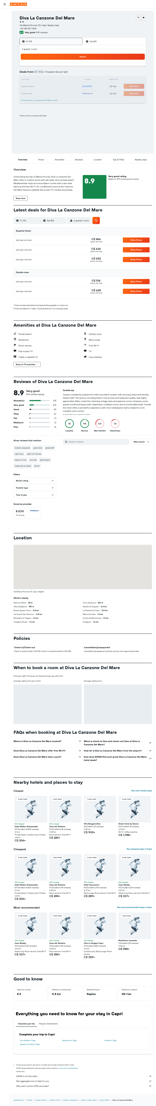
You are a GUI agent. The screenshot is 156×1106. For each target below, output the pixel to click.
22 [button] (73, 86)
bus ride (33, 460)
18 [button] (47, 86)
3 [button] (40, 73)
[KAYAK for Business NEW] (4, 60)
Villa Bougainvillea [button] (92, 824)
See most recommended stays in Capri (134, 907)
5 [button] (53, 73)
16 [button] (34, 86)
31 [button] (41, 99)
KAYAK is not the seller (84, 1076)
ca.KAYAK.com (19, 1100)
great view (37, 448)
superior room (21, 460)
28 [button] (67, 93)
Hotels (29, 1100)
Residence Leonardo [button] (127, 940)
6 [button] (60, 73)
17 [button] (40, 86)
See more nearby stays (141, 790)
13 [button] (60, 80)
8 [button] (73, 73)
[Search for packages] (4, 30)
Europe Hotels (40, 1100)
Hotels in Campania (70, 1100)
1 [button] (73, 66)
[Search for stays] (4, 18)
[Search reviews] (98, 442)
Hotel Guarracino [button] (91, 885)
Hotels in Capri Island (89, 1100)
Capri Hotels (104, 1100)
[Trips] (4, 68)
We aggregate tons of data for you (84, 1081)
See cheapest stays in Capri (139, 849)
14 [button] (67, 80)
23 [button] (34, 93)
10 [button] (40, 80)
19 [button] (54, 86)
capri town (19, 454)
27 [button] (60, 93)
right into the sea (34, 454)
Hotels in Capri (111, 1040)
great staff (49, 448)
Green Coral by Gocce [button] (128, 824)
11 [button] (47, 80)
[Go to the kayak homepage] (18, 4)
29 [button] (73, 93)
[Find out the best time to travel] (4, 55)
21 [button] (67, 86)
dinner (37, 466)
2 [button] (34, 73)
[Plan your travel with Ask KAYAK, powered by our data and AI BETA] (4, 37)
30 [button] (34, 99)
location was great (22, 448)
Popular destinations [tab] (48, 1023)
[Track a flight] (4, 49)
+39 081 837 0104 (28, 28)
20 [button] (60, 86)
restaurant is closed (23, 466)
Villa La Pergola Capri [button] (93, 943)
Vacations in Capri (69, 1040)
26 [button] (53, 93)
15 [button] (73, 80)
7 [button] (66, 73)
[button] (5, 4)
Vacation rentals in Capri (30, 1044)
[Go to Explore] (4, 43)
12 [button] (54, 80)
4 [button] (47, 73)
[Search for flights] (4, 12)
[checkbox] (27, 513)
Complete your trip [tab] (26, 1023)
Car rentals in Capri (28, 1040)
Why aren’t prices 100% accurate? (84, 1086)
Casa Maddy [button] (124, 885)
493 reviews (42, 32)
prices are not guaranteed (68, 1068)
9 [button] (34, 80)
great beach (45, 460)
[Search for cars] (4, 24)
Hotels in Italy (54, 1100)
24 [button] (40, 93)
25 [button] (47, 93)
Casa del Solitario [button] (57, 826)
